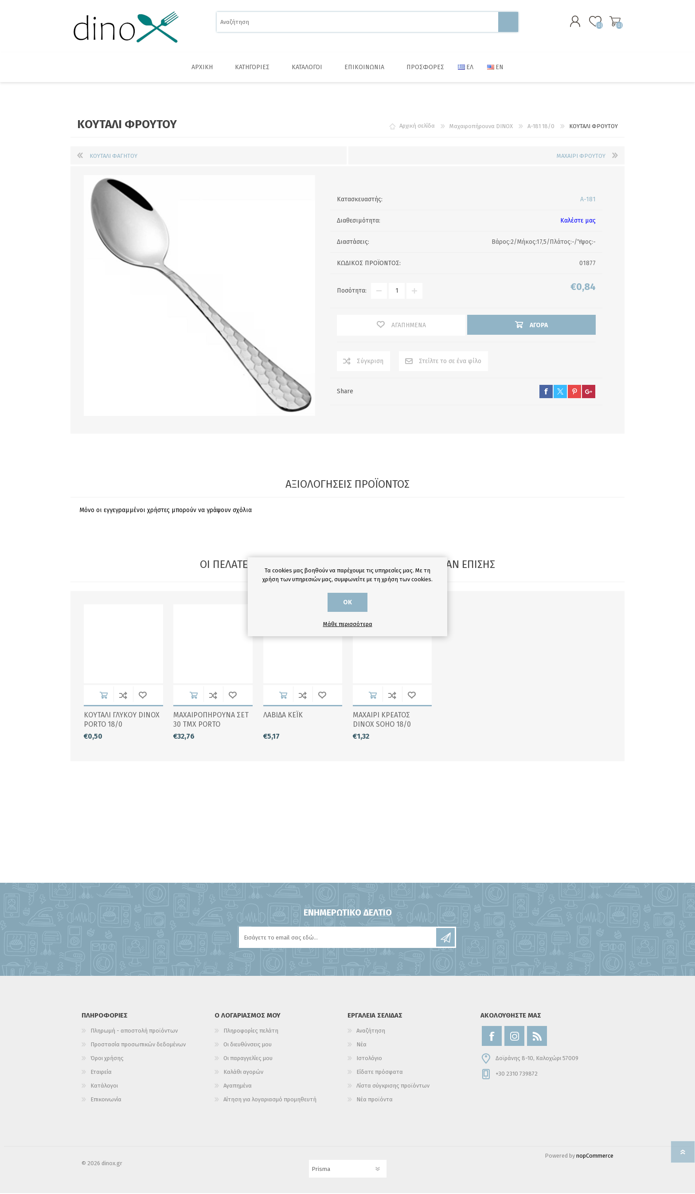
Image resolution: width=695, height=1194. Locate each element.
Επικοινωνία (105, 1100)
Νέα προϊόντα (374, 1100)
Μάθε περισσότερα (347, 624)
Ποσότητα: (352, 292)
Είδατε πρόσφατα (379, 1072)
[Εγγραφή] (338, 938)
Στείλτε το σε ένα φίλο (450, 362)
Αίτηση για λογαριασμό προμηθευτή (269, 1100)
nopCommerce (594, 1156)
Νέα (361, 1045)
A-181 (588, 200)
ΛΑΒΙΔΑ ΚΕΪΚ (283, 716)
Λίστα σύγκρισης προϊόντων (392, 1086)
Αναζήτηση (508, 22)
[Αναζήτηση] (357, 22)
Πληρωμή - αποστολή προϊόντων (134, 1031)
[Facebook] (492, 1037)
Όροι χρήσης (107, 1059)
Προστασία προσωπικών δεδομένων (138, 1045)
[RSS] (537, 1037)
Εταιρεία (101, 1072)
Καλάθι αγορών (615, 21)
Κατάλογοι (104, 1086)
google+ (588, 392)
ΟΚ (347, 602)
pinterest (574, 392)
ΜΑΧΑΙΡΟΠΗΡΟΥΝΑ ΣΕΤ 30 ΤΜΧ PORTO (211, 720)
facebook (546, 392)
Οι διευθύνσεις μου (247, 1045)
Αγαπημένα (142, 696)
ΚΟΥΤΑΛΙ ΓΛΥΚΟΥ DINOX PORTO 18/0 (122, 720)
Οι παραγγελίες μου (248, 1059)
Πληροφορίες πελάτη (250, 1031)
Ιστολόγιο (369, 1059)
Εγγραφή (445, 938)
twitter (560, 392)
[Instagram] (514, 1037)
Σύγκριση (370, 362)
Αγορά (103, 696)
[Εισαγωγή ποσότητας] (397, 292)
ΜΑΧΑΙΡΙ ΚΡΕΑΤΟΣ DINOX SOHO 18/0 (382, 720)
